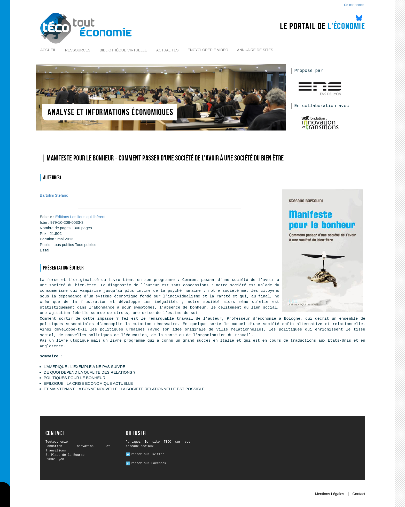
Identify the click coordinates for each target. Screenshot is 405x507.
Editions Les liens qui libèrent (80, 216)
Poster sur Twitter (148, 454)
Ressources (77, 50)
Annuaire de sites (255, 50)
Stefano (54, 195)
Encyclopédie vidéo (208, 50)
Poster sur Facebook (148, 463)
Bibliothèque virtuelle (123, 50)
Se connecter (354, 5)
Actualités (167, 50)
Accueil (48, 50)
